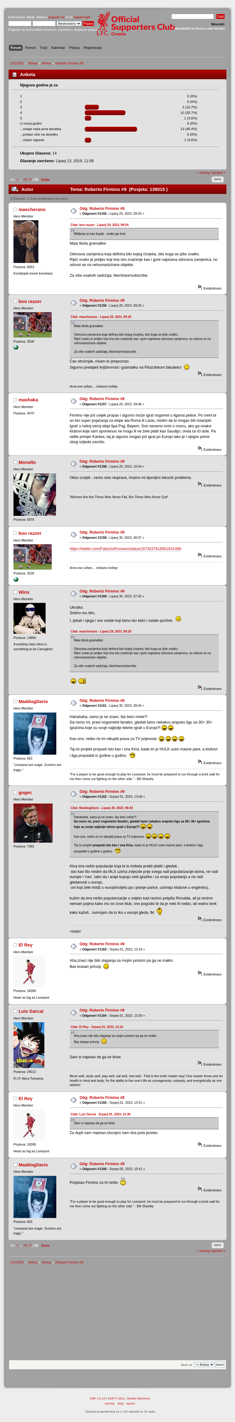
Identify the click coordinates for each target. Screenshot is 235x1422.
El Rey (26, 944)
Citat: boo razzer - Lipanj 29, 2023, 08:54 (100, 225)
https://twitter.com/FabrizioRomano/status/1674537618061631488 (125, 549)
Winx (24, 592)
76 (25, 179)
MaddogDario (33, 701)
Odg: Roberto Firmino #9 (102, 208)
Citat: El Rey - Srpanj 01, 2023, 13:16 (97, 1027)
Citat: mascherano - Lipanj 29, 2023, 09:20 (101, 317)
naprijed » (218, 172)
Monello (27, 462)
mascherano (32, 209)
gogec (25, 792)
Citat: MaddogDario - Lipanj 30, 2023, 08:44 (102, 808)
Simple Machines (138, 1398)
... (21, 179)
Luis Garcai (31, 1011)
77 (30, 179)
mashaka (28, 399)
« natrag (203, 172)
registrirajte (82, 17)
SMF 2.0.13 (98, 1398)
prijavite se (56, 17)
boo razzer (30, 301)
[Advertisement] (117, 1314)
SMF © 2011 (116, 1398)
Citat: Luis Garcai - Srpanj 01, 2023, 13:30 (101, 1114)
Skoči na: (186, 1364)
